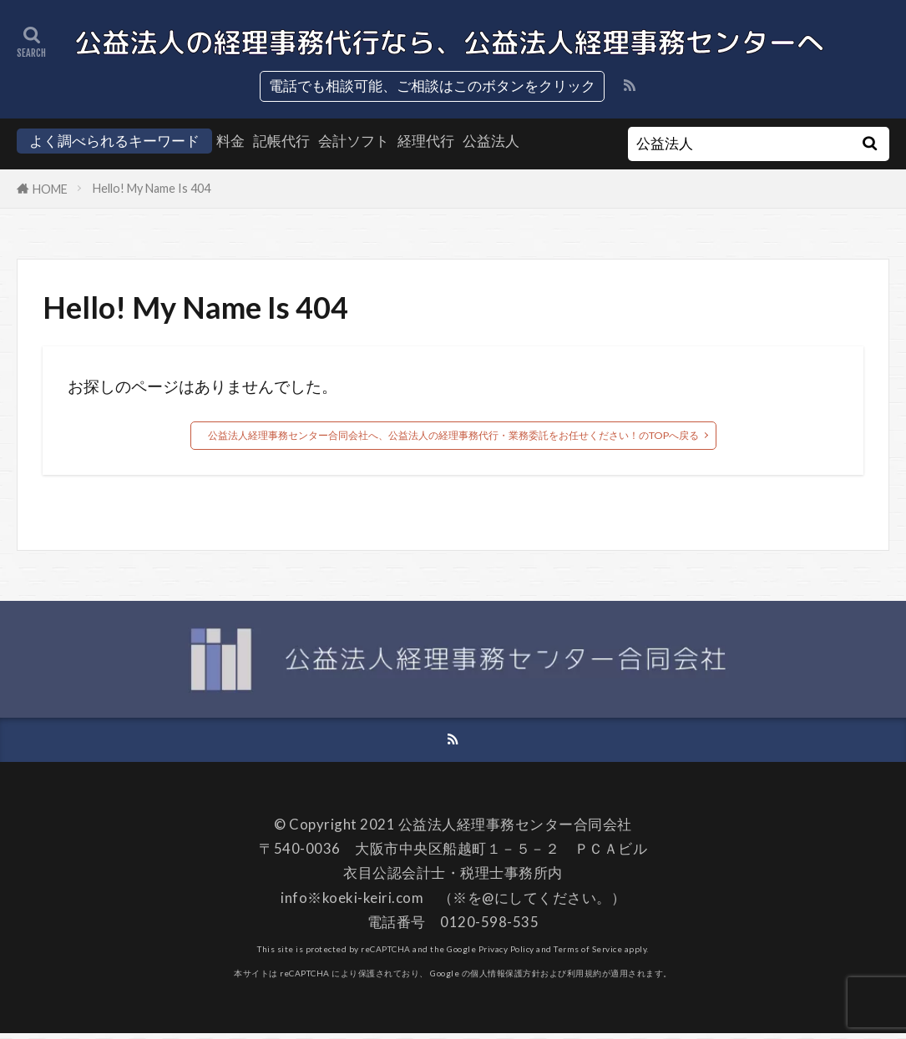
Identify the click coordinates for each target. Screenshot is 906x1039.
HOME (50, 189)
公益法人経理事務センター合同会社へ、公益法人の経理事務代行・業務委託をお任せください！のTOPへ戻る (453, 436)
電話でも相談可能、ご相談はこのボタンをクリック (432, 85)
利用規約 (584, 979)
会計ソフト (353, 140)
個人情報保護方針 (505, 979)
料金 (230, 140)
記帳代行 (281, 140)
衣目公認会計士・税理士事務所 (445, 879)
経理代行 (425, 140)
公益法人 (491, 140)
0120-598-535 (489, 927)
